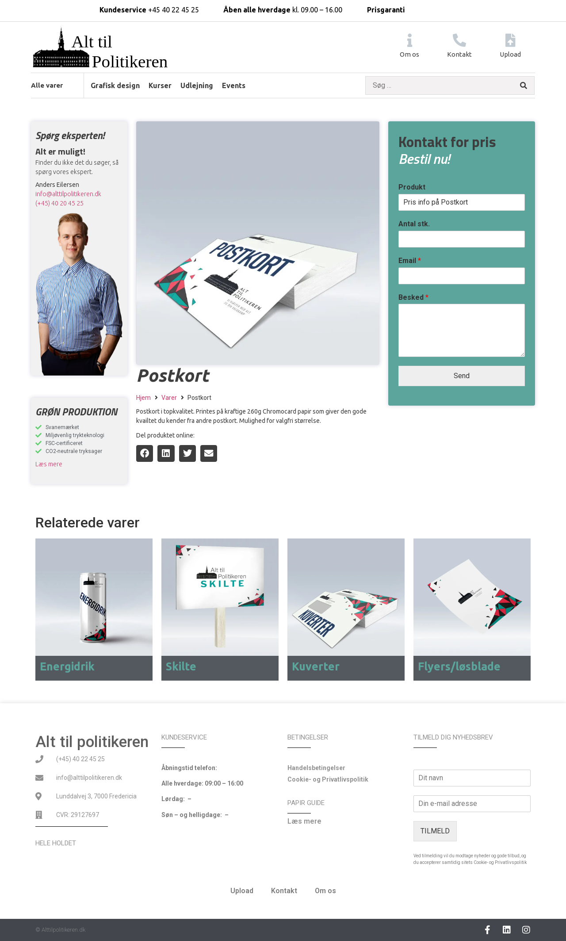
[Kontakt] (459, 40)
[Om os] (409, 40)
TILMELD (435, 831)
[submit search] (523, 85)
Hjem (143, 397)
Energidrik (67, 666)
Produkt (411, 187)
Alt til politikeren (92, 742)
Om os (409, 54)
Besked (413, 297)
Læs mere (48, 464)
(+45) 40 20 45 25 (59, 203)
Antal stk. (414, 224)
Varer (169, 397)
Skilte (181, 666)
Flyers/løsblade (459, 666)
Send (462, 376)
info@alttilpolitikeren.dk (68, 193)
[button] (144, 453)
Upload (510, 54)
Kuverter (316, 666)
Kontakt (459, 54)
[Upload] (510, 40)
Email (409, 260)
